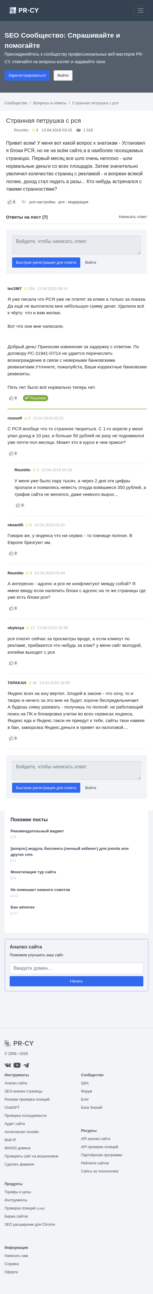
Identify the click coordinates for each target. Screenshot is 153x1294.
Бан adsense (23, 907)
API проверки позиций (99, 1147)
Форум (86, 1091)
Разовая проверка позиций (27, 1099)
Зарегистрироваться (27, 75)
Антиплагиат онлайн (22, 1132)
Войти (63, 75)
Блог (85, 1099)
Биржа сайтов (16, 1216)
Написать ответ (133, 216)
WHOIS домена (17, 1148)
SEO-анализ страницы (24, 1091)
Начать (76, 981)
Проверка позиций (25, 1208)
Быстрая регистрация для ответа (46, 262)
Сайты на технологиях (100, 1171)
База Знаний (92, 1107)
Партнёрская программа (101, 1155)
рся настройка (42, 202)
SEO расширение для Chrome (30, 1224)
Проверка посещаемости (25, 1116)
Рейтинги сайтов (95, 1163)
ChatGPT (12, 1107)
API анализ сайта (95, 1139)
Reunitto (21, 130)
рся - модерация (73, 202)
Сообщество (16, 103)
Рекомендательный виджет (37, 831)
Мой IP (10, 1140)
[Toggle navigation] (140, 10)
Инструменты (16, 1200)
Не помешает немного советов (40, 889)
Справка (12, 1264)
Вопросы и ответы (49, 103)
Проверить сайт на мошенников (31, 1156)
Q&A (85, 1083)
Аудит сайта (15, 1124)
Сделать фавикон (19, 1164)
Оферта (11, 1272)
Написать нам (16, 1256)
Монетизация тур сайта (33, 872)
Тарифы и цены (18, 1192)
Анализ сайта (26, 946)
